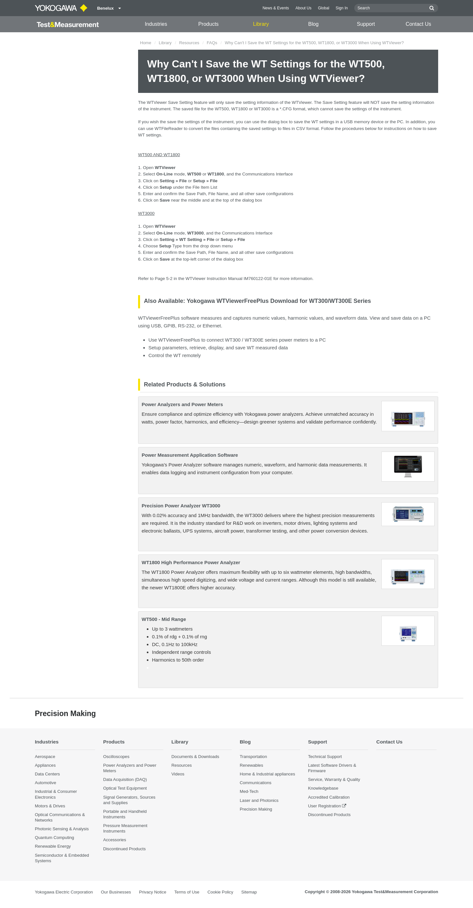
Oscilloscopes (116, 756)
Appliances (45, 765)
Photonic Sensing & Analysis (62, 828)
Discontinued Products (124, 848)
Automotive (45, 782)
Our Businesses (116, 892)
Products (208, 24)
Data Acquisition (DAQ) (125, 779)
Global (323, 8)
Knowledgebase (323, 788)
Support (366, 24)
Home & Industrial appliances (267, 774)
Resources (189, 42)
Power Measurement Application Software (190, 455)
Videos (177, 774)
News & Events (276, 8)
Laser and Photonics (259, 800)
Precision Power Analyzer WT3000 (181, 505)
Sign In (342, 8)
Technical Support (325, 756)
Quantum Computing (54, 837)
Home (145, 42)
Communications (255, 782)
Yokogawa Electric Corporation (64, 892)
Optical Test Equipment (125, 788)
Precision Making (256, 809)
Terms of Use (186, 892)
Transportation (253, 756)
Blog (313, 24)
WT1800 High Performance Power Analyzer (191, 562)
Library (261, 24)
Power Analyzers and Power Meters (182, 404)
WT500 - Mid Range (164, 619)
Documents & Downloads (195, 756)
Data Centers (47, 774)
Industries (156, 24)
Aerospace (45, 756)
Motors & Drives (50, 805)
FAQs (212, 42)
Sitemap (249, 892)
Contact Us (418, 24)
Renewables (251, 765)
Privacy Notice (152, 892)
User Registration (324, 805)
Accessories (114, 839)
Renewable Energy (53, 846)
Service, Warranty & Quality (334, 779)
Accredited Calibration (329, 797)
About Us (304, 8)
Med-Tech (249, 791)
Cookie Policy (220, 892)
